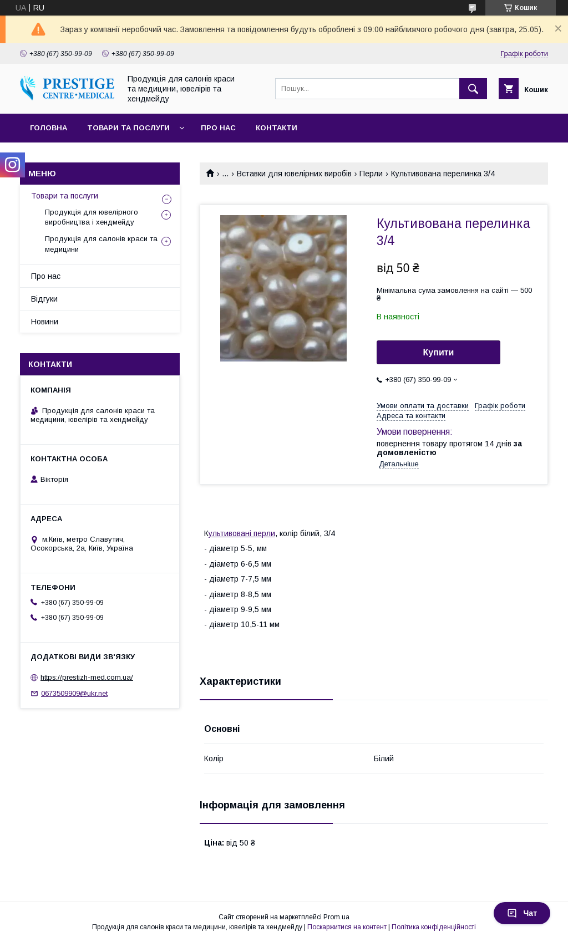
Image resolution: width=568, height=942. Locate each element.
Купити (438, 352)
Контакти (276, 128)
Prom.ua (336, 917)
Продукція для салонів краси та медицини (101, 244)
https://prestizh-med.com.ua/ (86, 677)
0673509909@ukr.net (74, 693)
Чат (522, 913)
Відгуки (44, 298)
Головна (48, 128)
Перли (371, 173)
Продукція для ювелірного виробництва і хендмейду (91, 217)
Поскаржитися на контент (347, 927)
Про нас (218, 128)
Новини (44, 321)
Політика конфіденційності (434, 927)
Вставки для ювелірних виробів (294, 173)
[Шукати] (473, 88)
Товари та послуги (128, 128)
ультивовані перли (242, 533)
